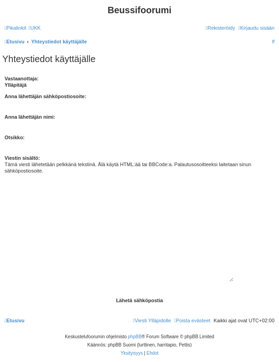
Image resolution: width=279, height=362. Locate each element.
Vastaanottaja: (22, 78)
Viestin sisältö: (22, 158)
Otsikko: (15, 137)
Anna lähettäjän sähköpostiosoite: (45, 96)
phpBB (135, 336)
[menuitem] (34, 28)
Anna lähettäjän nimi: (30, 117)
